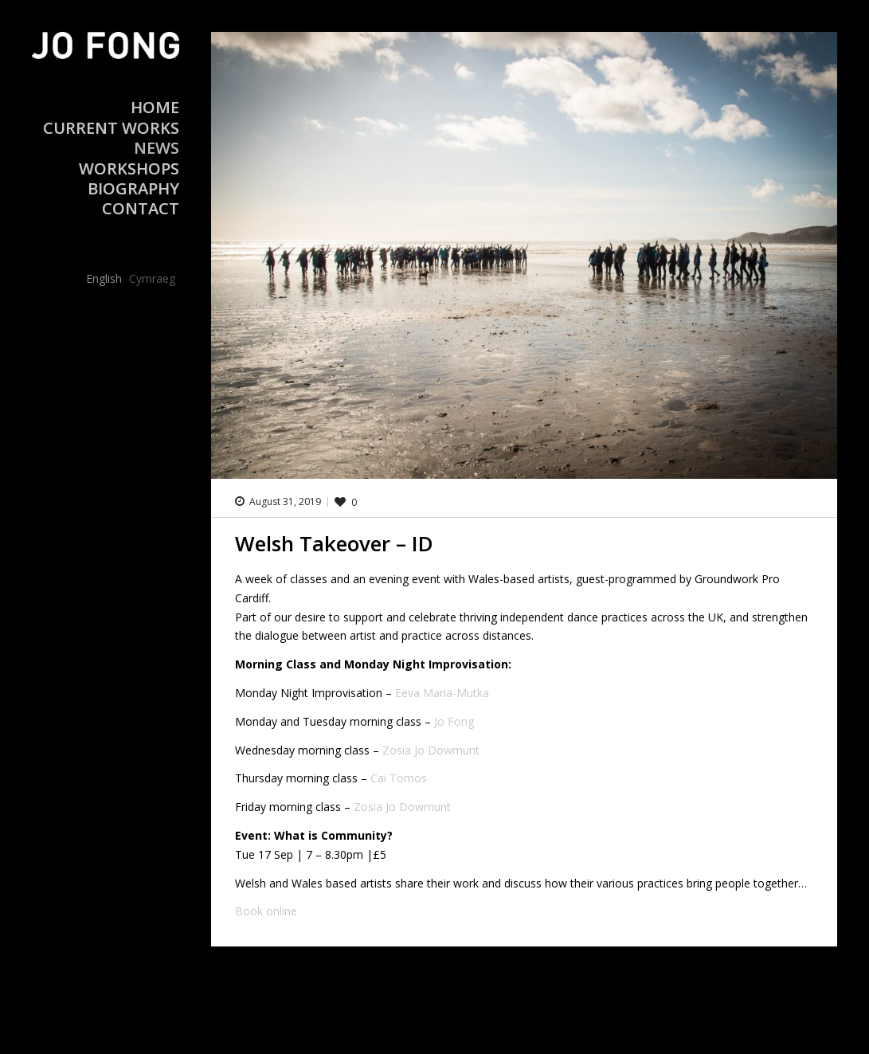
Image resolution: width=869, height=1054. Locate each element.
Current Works (111, 128)
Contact (140, 208)
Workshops (129, 168)
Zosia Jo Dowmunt (431, 750)
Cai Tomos (398, 778)
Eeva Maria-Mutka (442, 692)
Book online (266, 911)
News (156, 148)
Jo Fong (454, 721)
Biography (133, 188)
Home (155, 107)
